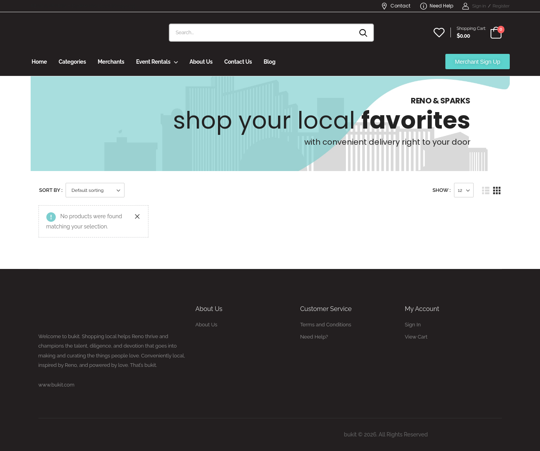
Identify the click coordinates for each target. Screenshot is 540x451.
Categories (72, 62)
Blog (269, 62)
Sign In (413, 325)
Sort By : (51, 190)
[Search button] (363, 33)
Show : (441, 190)
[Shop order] (95, 190)
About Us (200, 62)
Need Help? (314, 337)
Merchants (111, 62)
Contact (395, 5)
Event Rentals (153, 62)
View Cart (416, 337)
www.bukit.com (56, 385)
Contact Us (238, 62)
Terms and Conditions (325, 325)
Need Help (436, 5)
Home (39, 62)
